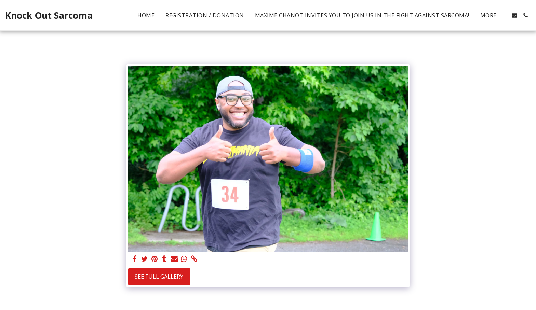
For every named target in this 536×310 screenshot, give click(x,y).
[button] (514, 15)
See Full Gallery (159, 276)
